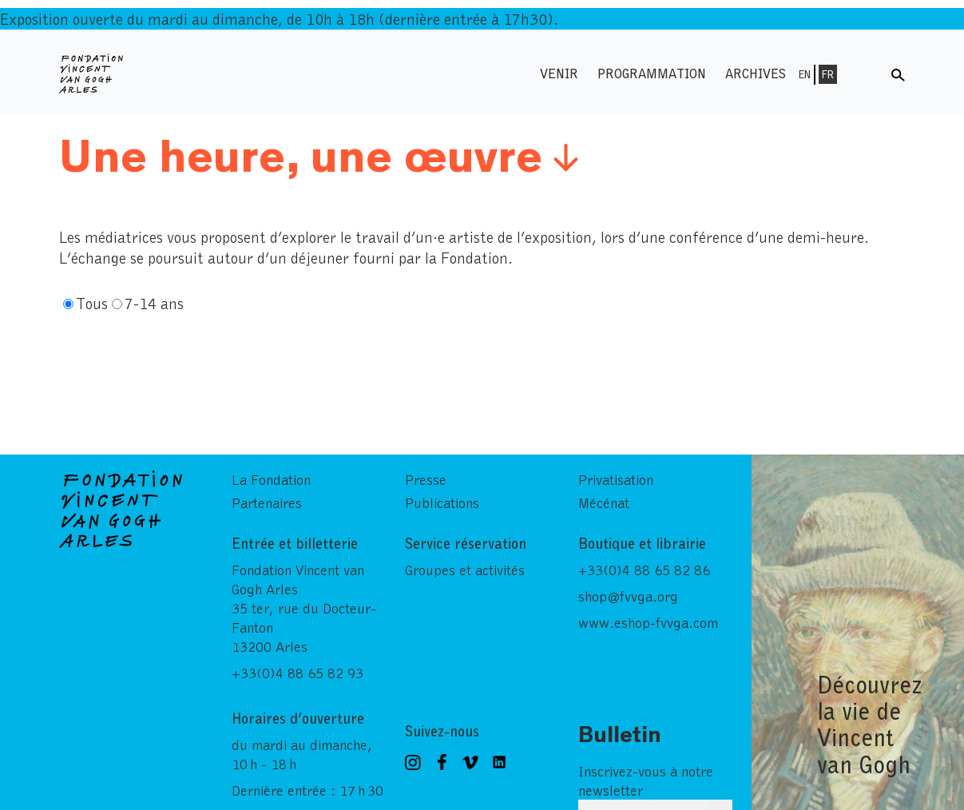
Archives (755, 73)
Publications (442, 500)
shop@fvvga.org (628, 593)
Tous (92, 302)
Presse (425, 477)
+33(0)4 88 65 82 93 (297, 670)
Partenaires (267, 500)
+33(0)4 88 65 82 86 (644, 567)
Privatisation (615, 477)
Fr (828, 74)
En (805, 74)
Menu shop (866, 73)
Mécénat (603, 500)
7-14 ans (154, 302)
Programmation (651, 73)
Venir (559, 73)
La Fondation (271, 477)
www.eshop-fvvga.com (648, 620)
